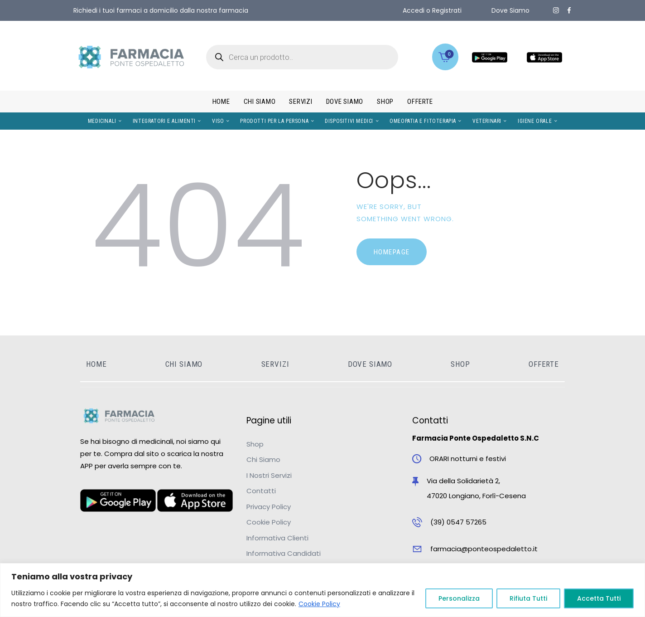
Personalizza (459, 598)
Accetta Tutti (599, 598)
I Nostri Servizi (269, 475)
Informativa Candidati (283, 553)
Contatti (261, 491)
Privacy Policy (268, 506)
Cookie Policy (319, 603)
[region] (322, 590)
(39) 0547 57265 (458, 522)
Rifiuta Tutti (528, 598)
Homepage (392, 252)
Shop (255, 444)
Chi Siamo (263, 459)
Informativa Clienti (277, 538)
